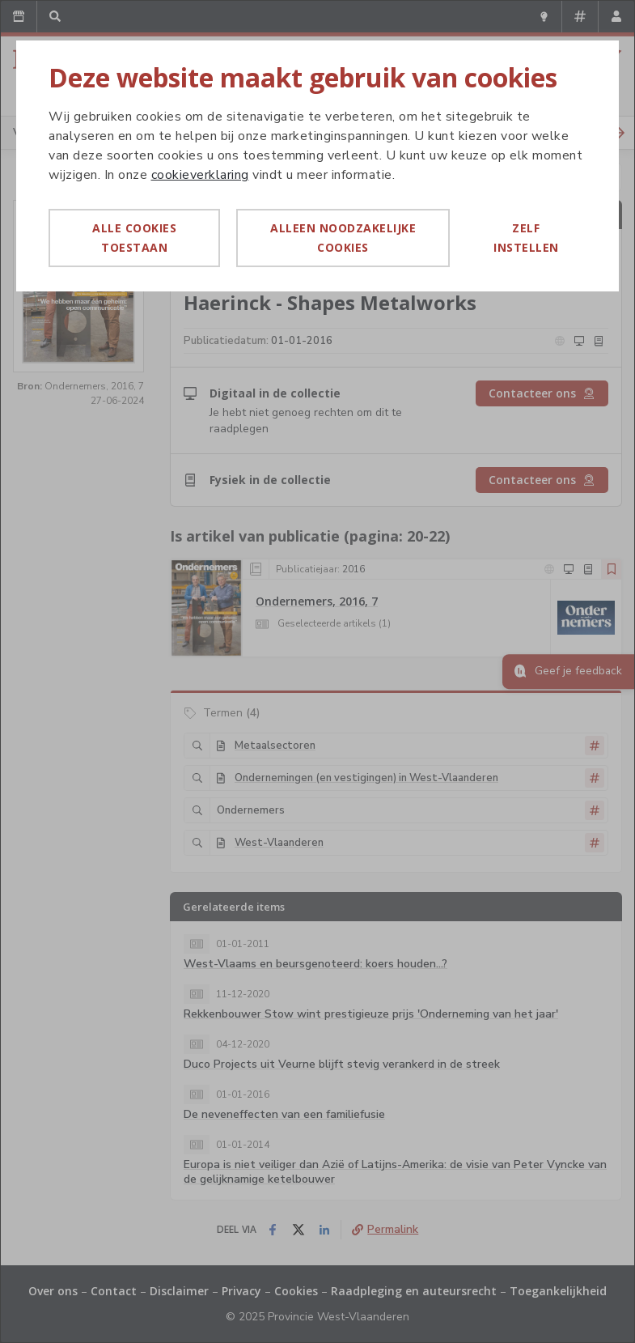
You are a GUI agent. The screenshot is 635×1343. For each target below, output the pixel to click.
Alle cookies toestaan (134, 237)
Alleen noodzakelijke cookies (343, 237)
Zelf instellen (526, 237)
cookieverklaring (200, 175)
